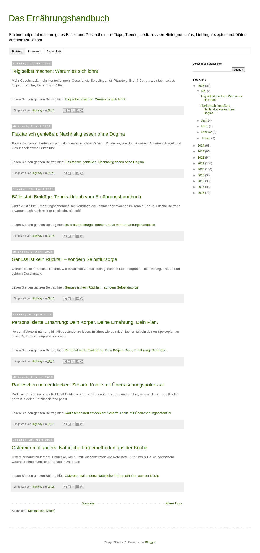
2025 (201, 86)
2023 (201, 151)
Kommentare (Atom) (41, 510)
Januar (206, 138)
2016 (201, 193)
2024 (201, 145)
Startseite (17, 51)
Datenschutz (54, 51)
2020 (201, 169)
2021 (201, 163)
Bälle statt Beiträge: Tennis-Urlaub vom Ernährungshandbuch (76, 196)
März (205, 126)
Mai (204, 91)
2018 (201, 181)
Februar (207, 132)
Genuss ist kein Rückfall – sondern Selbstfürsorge (64, 259)
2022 (201, 157)
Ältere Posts (174, 503)
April (204, 120)
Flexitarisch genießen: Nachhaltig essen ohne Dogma (68, 134)
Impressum (34, 51)
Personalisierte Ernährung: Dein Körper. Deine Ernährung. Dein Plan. (85, 322)
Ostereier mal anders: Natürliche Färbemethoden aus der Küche (79, 447)
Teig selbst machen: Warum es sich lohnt (55, 71)
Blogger (150, 542)
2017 (201, 187)
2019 (201, 175)
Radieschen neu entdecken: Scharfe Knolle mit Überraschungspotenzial (88, 385)
